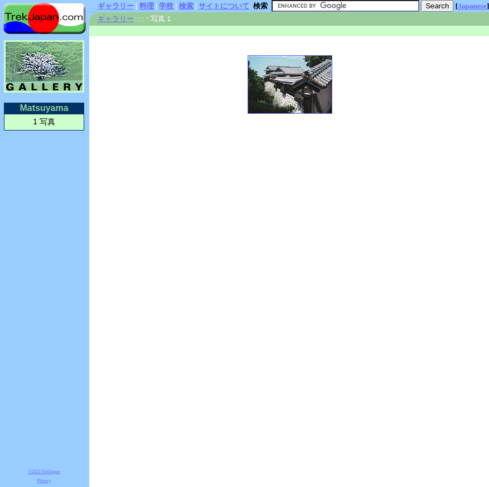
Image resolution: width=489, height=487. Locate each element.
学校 (166, 6)
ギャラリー (116, 6)
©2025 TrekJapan (44, 471)
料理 (146, 6)
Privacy (44, 480)
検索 (186, 6)
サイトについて (223, 6)
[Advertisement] (44, 298)
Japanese (472, 6)
